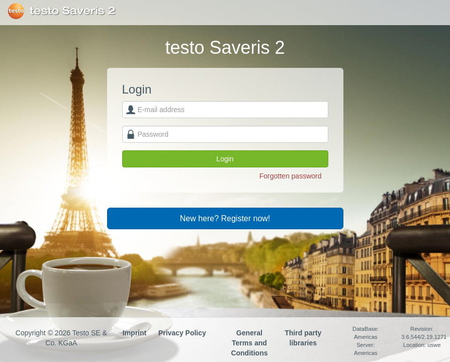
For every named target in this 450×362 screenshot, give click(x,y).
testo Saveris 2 (72, 11)
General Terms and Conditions (249, 343)
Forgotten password (290, 176)
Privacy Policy (182, 333)
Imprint (134, 333)
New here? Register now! (225, 218)
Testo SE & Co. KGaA (16, 11)
